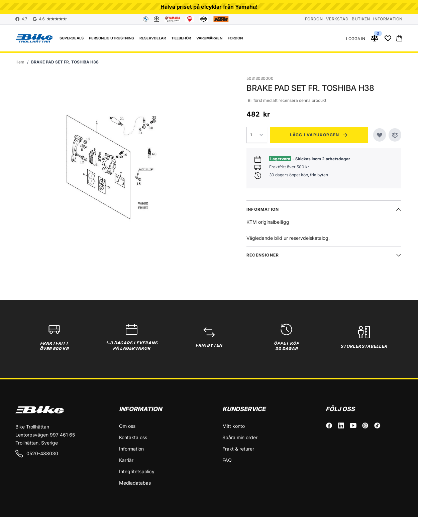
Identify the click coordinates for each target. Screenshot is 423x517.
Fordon (314, 18)
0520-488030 (36, 454)
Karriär (126, 460)
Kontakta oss (133, 437)
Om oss (127, 426)
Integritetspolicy (136, 471)
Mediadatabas (135, 483)
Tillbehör (181, 38)
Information (387, 18)
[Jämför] (395, 135)
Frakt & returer (238, 449)
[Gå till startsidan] (19, 62)
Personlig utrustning (111, 38)
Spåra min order (239, 437)
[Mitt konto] (355, 38)
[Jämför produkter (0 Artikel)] (374, 38)
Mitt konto (233, 426)
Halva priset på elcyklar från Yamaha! (209, 6)
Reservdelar (152, 38)
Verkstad (337, 18)
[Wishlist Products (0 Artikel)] (388, 38)
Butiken (361, 18)
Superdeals (72, 38)
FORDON (235, 38)
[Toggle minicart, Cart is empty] (399, 38)
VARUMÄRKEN (209, 38)
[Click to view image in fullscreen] (112, 167)
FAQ (227, 460)
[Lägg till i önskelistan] (379, 135)
